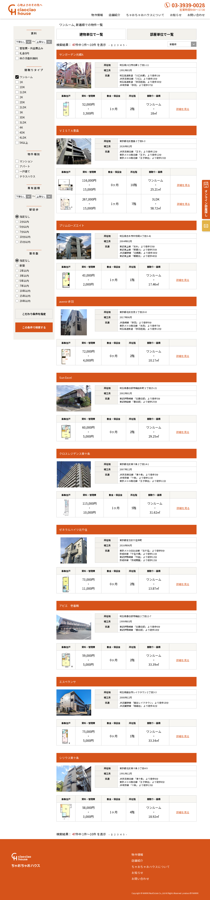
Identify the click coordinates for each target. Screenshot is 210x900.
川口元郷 (140, 75)
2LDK (23, 107)
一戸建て (25, 171)
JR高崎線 (124, 322)
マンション (26, 161)
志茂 (142, 325)
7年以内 (24, 285)
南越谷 (137, 705)
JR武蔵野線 (125, 252)
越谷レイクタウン (143, 702)
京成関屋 (135, 560)
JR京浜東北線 (126, 78)
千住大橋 (135, 553)
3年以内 (24, 275)
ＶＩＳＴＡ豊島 (69, 130)
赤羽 (134, 85)
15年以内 (25, 295)
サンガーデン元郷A (71, 54)
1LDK (23, 92)
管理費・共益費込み (31, 48)
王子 (138, 151)
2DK (22, 102)
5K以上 (24, 142)
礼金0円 (24, 53)
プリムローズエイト (71, 225)
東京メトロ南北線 (129, 154)
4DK (22, 132)
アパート (25, 166)
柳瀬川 (137, 249)
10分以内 (25, 236)
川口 (138, 78)
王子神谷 (144, 157)
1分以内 (24, 221)
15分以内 (25, 241)
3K (21, 112)
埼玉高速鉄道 (126, 75)
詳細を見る (182, 109)
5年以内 (24, 280)
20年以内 (25, 300)
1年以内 (24, 270)
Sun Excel (65, 377)
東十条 (139, 474)
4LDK (23, 137)
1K (21, 82)
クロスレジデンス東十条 (74, 454)
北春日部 (140, 398)
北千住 (146, 550)
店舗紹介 (115, 15)
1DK (22, 87)
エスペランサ (67, 682)
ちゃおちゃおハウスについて (145, 15)
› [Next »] (126, 45)
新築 (22, 265)
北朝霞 (137, 252)
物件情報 (97, 15)
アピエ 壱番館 (69, 606)
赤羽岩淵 (140, 81)
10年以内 (25, 290)
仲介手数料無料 (29, 58)
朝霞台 (137, 255)
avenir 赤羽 (66, 301)
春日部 (137, 401)
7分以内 (24, 231)
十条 (134, 477)
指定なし (25, 216)
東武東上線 (125, 246)
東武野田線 (125, 401)
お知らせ (176, 15)
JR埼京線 (124, 85)
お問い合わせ (196, 15)
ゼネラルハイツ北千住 (73, 530)
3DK (22, 117)
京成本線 (124, 553)
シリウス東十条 (69, 758)
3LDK (23, 122)
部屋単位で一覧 (162, 34)
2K (21, 97)
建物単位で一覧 (91, 34)
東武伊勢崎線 (126, 398)
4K (21, 127)
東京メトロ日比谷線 (130, 550)
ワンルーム (26, 77)
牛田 (138, 556)
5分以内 (24, 226)
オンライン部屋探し (206, 203)
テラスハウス (27, 176)
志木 (136, 246)
